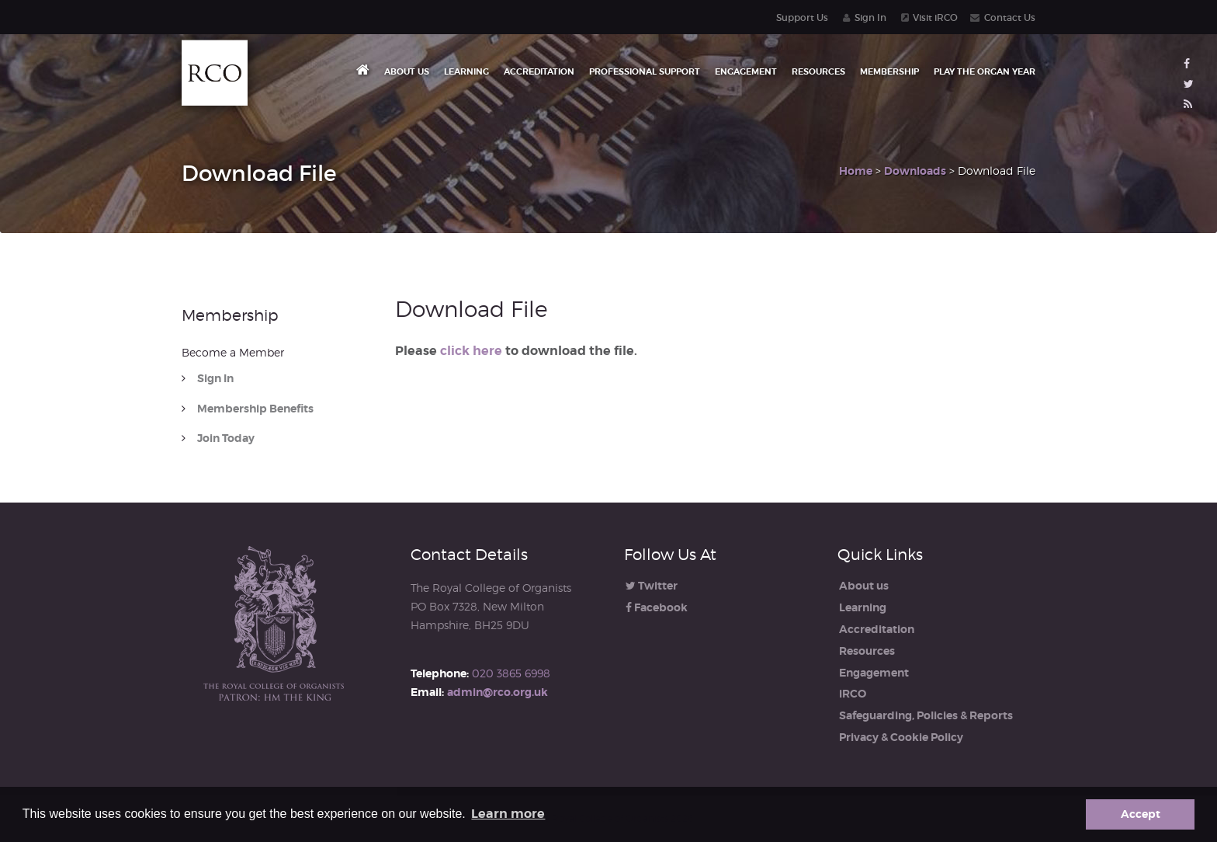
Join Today (226, 438)
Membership (889, 71)
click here (471, 351)
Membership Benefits (255, 409)
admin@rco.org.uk (497, 692)
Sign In (870, 17)
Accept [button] (1140, 814)
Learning (466, 71)
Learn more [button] (508, 813)
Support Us (802, 17)
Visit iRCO (935, 17)
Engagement (746, 71)
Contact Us (1009, 17)
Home (855, 171)
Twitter (652, 586)
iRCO (852, 694)
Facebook (657, 607)
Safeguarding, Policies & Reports (926, 715)
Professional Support (644, 71)
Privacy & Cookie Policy (901, 737)
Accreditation (539, 71)
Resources (818, 71)
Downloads (915, 171)
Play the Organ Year (984, 71)
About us (406, 71)
